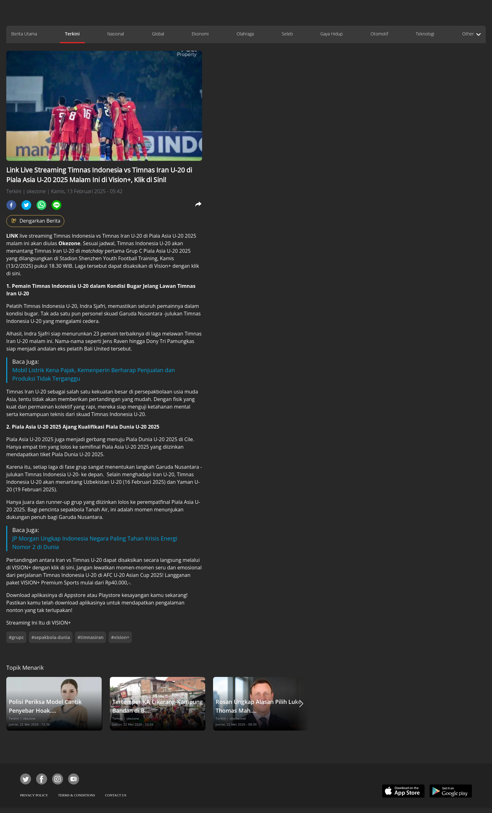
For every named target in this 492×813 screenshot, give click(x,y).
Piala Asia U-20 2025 (172, 235)
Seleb (287, 34)
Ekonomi (200, 34)
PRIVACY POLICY (34, 795)
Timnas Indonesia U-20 (51, 474)
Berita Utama (24, 34)
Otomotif (379, 34)
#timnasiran (91, 637)
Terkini (72, 34)
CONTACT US (115, 795)
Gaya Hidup (331, 34)
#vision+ (120, 637)
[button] (301, 704)
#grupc (16, 637)
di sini (13, 273)
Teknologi (425, 34)
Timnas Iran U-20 (122, 235)
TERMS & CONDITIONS (76, 795)
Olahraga (245, 34)
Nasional (115, 34)
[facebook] (11, 205)
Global (158, 34)
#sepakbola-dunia (50, 637)
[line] (56, 205)
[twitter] (26, 205)
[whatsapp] (41, 205)
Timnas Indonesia (74, 235)
